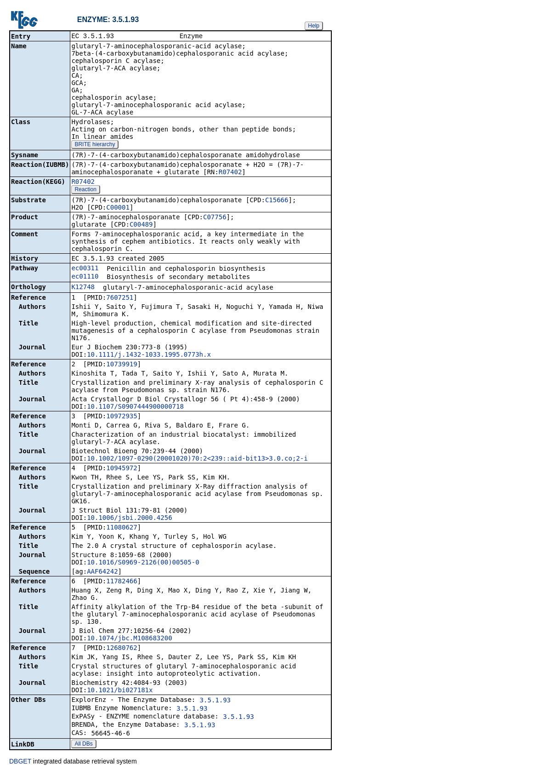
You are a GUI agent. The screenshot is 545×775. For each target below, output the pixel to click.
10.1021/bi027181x (120, 691)
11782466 (121, 582)
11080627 (121, 528)
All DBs (83, 744)
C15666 (277, 201)
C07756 (215, 218)
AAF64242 (102, 572)
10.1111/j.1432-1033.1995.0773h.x (149, 355)
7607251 (119, 298)
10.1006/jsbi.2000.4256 (129, 518)
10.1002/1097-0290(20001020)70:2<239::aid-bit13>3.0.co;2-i (197, 459)
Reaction (85, 190)
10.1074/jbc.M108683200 (129, 639)
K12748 (83, 287)
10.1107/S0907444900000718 (135, 407)
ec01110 (84, 277)
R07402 (230, 173)
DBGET (20, 762)
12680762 (121, 648)
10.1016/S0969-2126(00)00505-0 (143, 563)
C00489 (141, 225)
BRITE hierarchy (94, 145)
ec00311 (84, 269)
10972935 (121, 417)
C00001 (118, 208)
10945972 (121, 469)
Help (313, 26)
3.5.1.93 (215, 701)
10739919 (121, 365)
